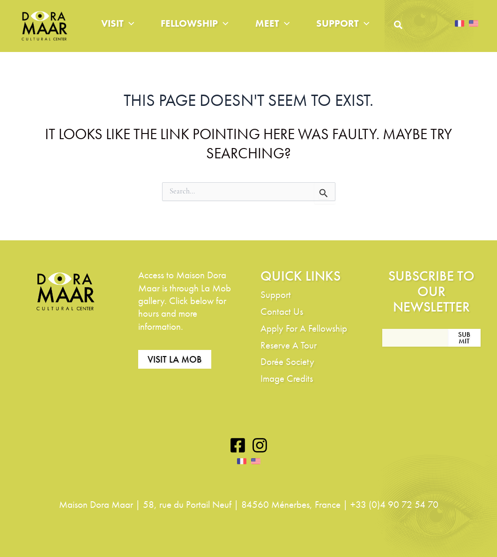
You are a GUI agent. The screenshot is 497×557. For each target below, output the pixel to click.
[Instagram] (260, 445)
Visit (117, 23)
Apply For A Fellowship (303, 328)
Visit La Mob (175, 359)
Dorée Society (287, 361)
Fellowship (195, 23)
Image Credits (286, 378)
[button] (398, 27)
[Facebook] (238, 445)
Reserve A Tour (288, 345)
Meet (272, 23)
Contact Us (281, 311)
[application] (129, 23)
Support (343, 23)
